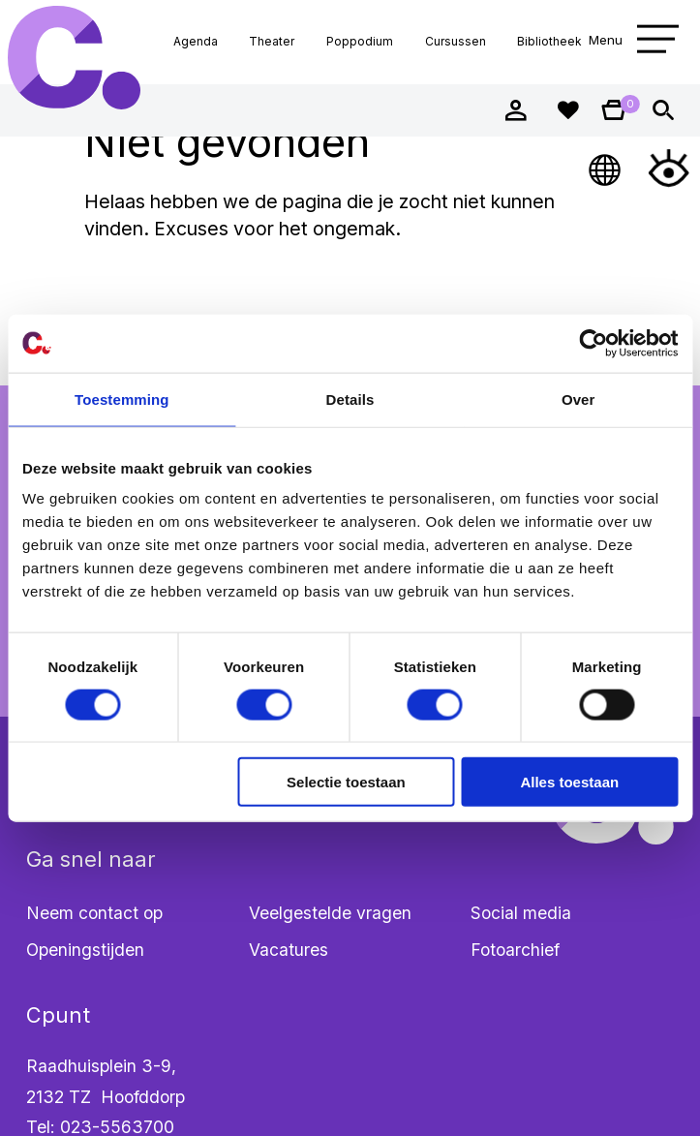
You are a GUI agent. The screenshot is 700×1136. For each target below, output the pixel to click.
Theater (271, 41)
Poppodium (359, 41)
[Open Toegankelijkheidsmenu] (668, 168)
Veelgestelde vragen (330, 913)
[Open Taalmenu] (605, 168)
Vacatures (288, 949)
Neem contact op (94, 913)
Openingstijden (85, 949)
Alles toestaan (569, 782)
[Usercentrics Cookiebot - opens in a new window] (593, 342)
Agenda (195, 41)
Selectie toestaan (346, 782)
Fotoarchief (515, 949)
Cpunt (73, 57)
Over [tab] (578, 398)
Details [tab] (350, 398)
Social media (521, 913)
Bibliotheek (549, 41)
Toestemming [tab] (122, 398)
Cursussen (455, 41)
